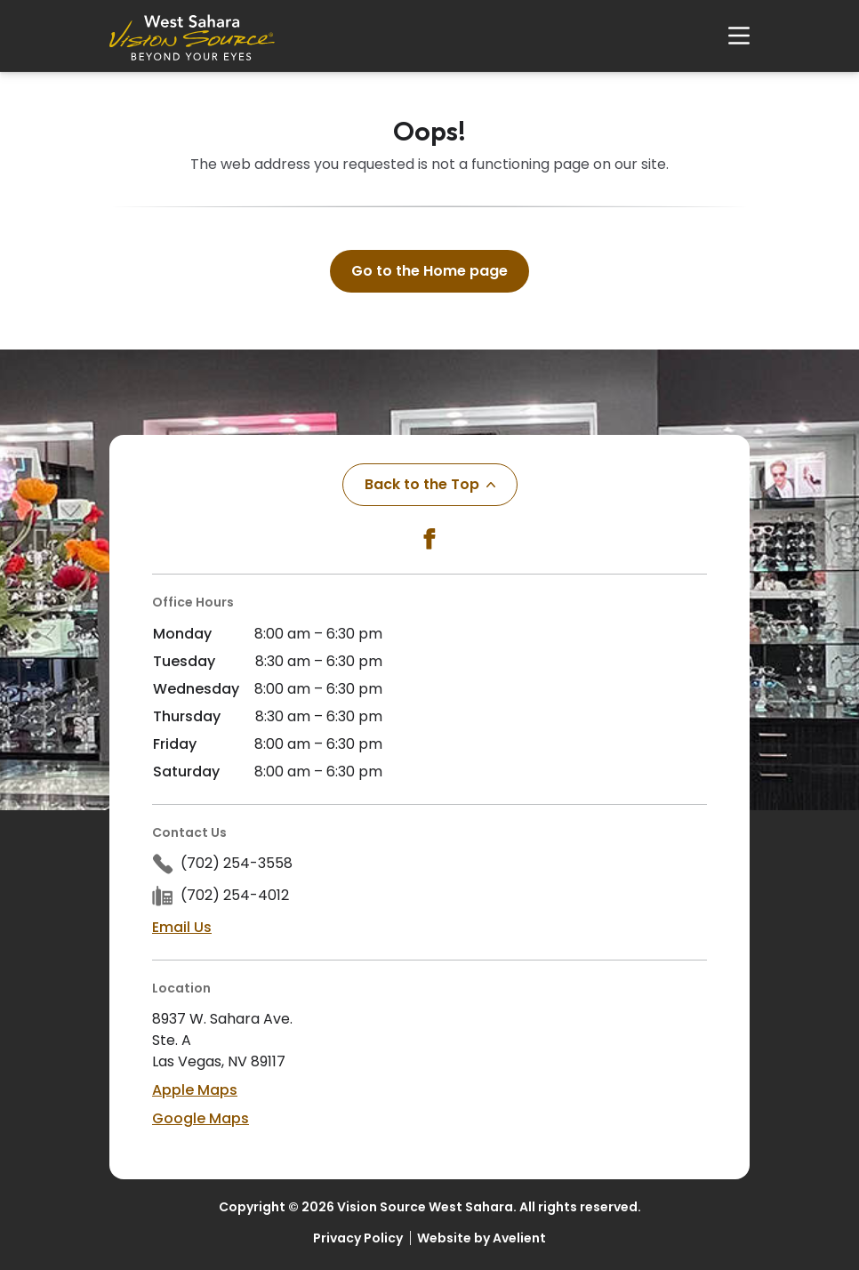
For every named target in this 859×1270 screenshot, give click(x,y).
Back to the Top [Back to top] (430, 484)
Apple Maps (194, 1090)
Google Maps (200, 1118)
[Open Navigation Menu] (730, 35)
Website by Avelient (481, 1238)
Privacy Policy (358, 1238)
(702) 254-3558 (237, 863)
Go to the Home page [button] (429, 271)
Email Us (182, 927)
